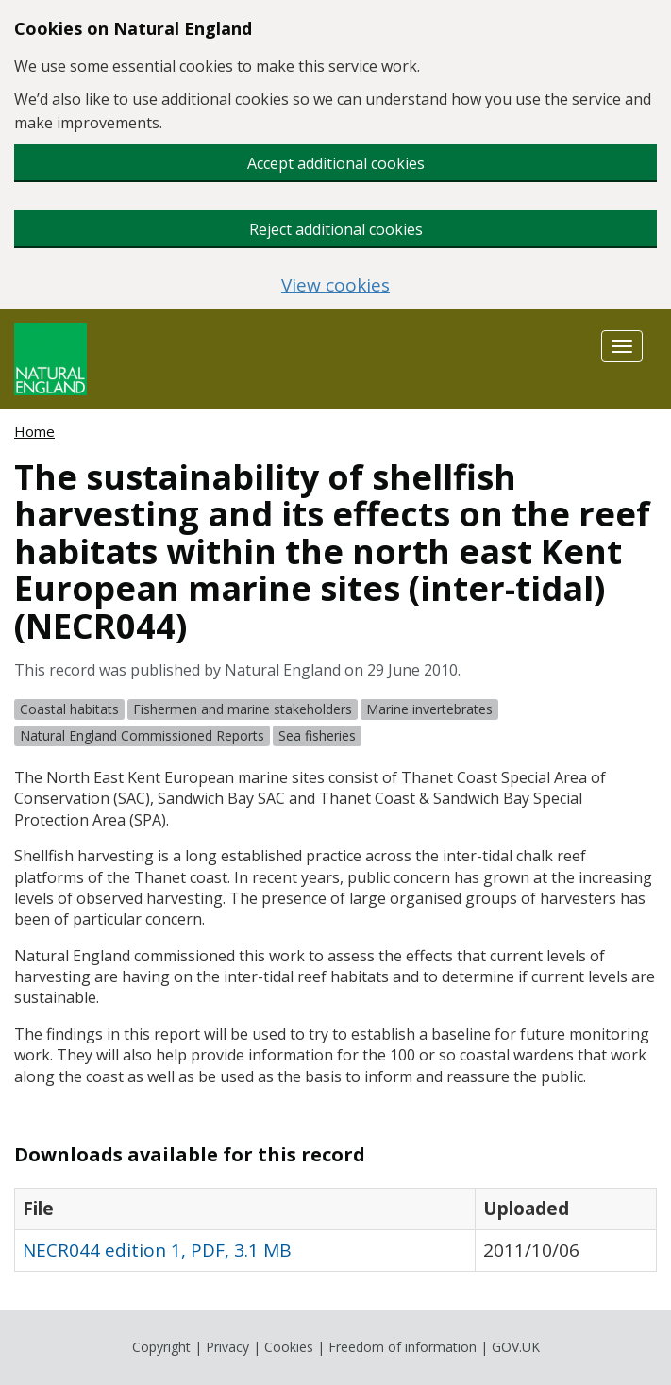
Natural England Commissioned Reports (142, 735)
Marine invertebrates (429, 709)
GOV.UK (516, 1347)
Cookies (288, 1347)
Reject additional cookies (336, 229)
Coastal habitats (69, 709)
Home (34, 431)
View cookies (335, 285)
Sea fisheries (317, 735)
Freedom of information (402, 1347)
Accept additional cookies (336, 163)
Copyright (161, 1347)
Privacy (227, 1347)
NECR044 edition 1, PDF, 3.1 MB (157, 1250)
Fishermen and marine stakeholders (242, 709)
